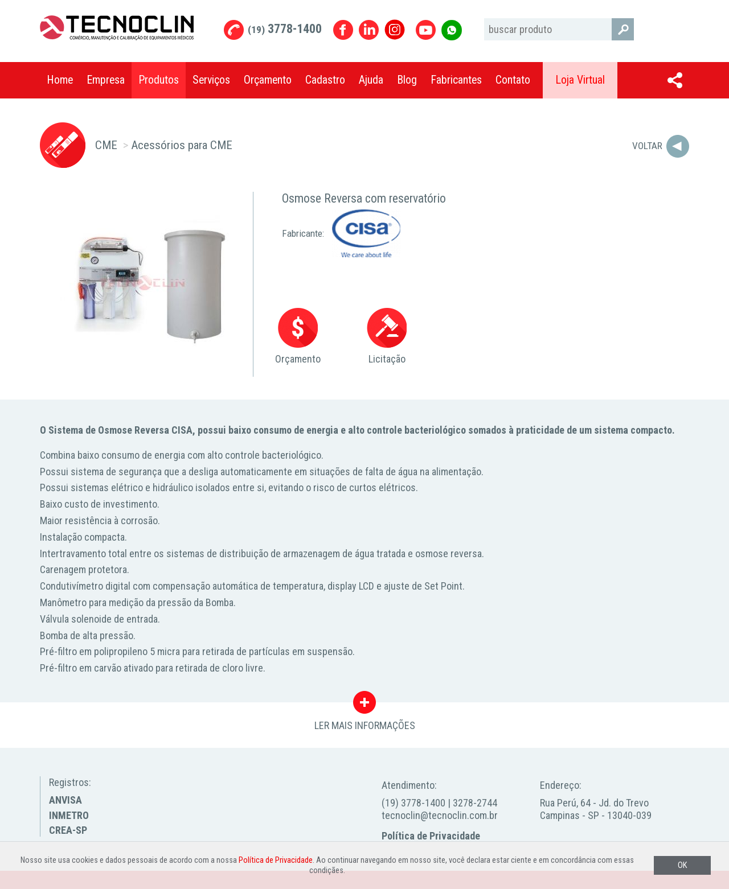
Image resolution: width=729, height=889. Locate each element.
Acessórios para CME (181, 145)
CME (106, 145)
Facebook (343, 30)
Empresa (106, 80)
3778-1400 (285, 29)
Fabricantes (456, 80)
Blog (407, 80)
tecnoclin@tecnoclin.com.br (440, 815)
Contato (512, 80)
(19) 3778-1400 (413, 803)
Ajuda (371, 80)
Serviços (211, 80)
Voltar (647, 145)
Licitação (387, 336)
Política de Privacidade (431, 836)
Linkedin (369, 30)
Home (60, 80)
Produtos (158, 80)
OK (682, 865)
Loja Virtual (580, 80)
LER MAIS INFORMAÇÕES (364, 705)
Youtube (426, 30)
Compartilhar (675, 80)
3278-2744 (475, 803)
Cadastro (325, 80)
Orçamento (268, 80)
